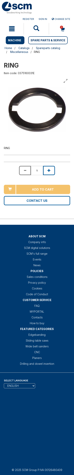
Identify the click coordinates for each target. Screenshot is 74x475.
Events (37, 259)
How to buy (37, 323)
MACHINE (14, 40)
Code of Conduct (37, 294)
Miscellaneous (19, 51)
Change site (61, 19)
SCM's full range (37, 253)
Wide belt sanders (37, 346)
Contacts (37, 317)
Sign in (43, 19)
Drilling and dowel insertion (37, 363)
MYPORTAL (37, 311)
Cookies (37, 288)
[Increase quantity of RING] (49, 170)
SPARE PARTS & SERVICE (48, 40)
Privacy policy (37, 282)
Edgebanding (37, 334)
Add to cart (43, 189)
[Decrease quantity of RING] (25, 170)
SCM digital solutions (37, 247)
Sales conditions (37, 276)
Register (28, 19)
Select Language (16, 380)
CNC (37, 352)
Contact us (37, 201)
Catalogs (24, 48)
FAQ (37, 305)
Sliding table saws (37, 340)
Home (8, 48)
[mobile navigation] (12, 29)
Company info (37, 242)
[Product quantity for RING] (37, 170)
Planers (37, 358)
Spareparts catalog (48, 48)
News (37, 265)
